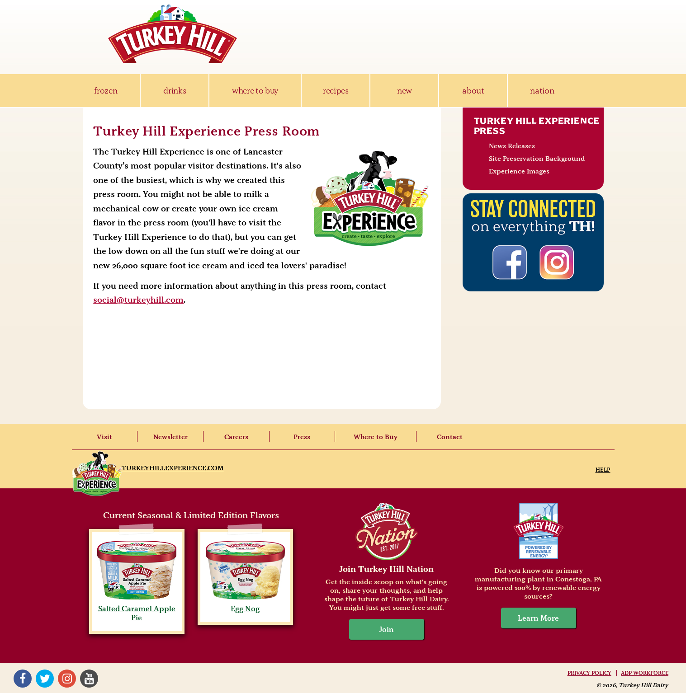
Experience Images (519, 171)
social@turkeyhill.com (138, 300)
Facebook (23, 679)
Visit (104, 437)
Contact (450, 437)
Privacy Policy (589, 673)
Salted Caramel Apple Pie (136, 608)
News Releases (512, 146)
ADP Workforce (644, 673)
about (473, 90)
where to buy (255, 90)
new (404, 90)
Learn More (538, 618)
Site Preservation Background (537, 159)
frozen (105, 90)
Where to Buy (375, 437)
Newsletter (170, 437)
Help (603, 469)
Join (386, 629)
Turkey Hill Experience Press (537, 125)
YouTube (89, 679)
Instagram (67, 679)
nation (542, 90)
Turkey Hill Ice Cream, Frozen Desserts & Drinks (172, 34)
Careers (236, 437)
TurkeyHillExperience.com (173, 468)
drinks (174, 90)
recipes (336, 90)
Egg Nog (245, 604)
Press (301, 437)
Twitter (45, 679)
